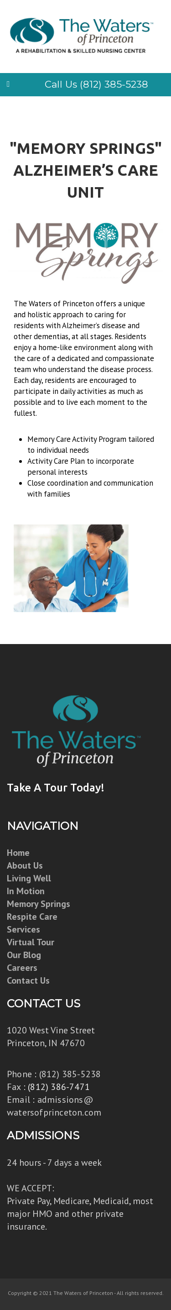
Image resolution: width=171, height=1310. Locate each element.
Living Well (29, 878)
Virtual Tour (30, 942)
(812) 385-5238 (70, 1074)
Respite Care (32, 916)
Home (18, 853)
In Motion (26, 891)
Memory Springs (38, 904)
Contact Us (28, 980)
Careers (22, 968)
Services (23, 929)
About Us (25, 865)
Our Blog (24, 955)
